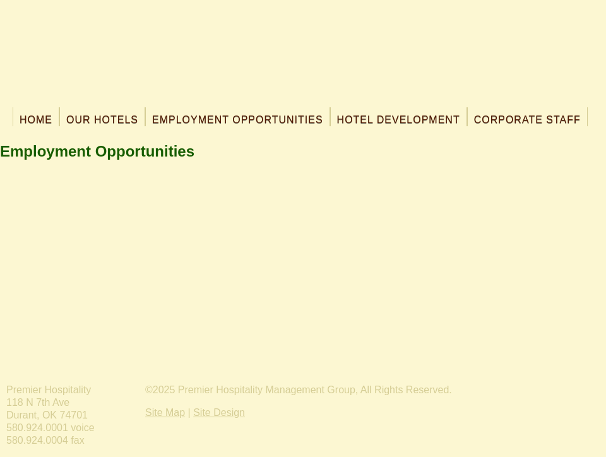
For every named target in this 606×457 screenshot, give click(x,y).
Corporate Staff (527, 119)
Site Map (165, 412)
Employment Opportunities (237, 119)
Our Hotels (102, 119)
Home (36, 119)
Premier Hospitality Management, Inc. (303, 57)
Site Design (219, 412)
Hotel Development (398, 119)
